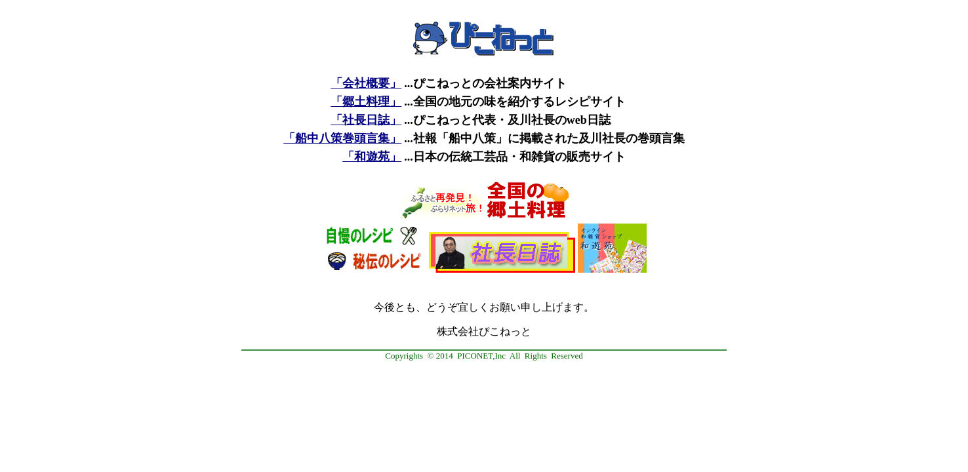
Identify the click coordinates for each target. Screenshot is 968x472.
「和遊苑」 (371, 156)
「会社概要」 (366, 83)
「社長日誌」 (366, 120)
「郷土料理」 (366, 101)
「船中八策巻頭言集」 (342, 138)
